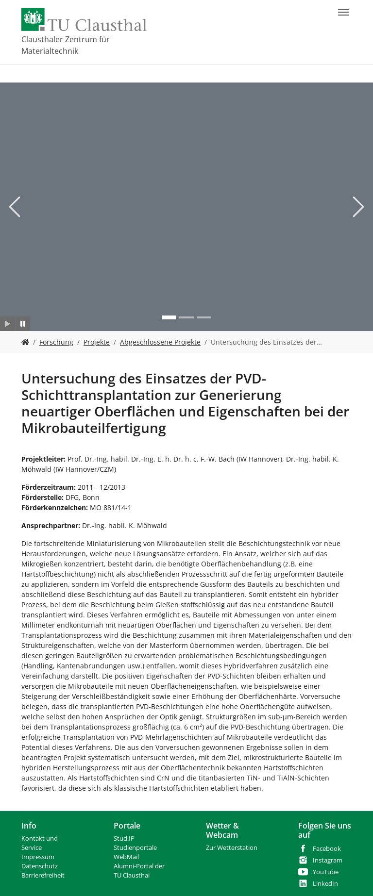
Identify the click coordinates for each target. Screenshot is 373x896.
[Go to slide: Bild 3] (204, 317)
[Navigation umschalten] (343, 12)
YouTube (326, 872)
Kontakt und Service (39, 843)
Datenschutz (39, 866)
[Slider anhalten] (23, 323)
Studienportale (135, 848)
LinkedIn (325, 883)
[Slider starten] (7, 323)
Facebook (327, 849)
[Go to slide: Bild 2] (186, 317)
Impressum (37, 857)
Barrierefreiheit (43, 875)
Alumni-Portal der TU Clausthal (139, 870)
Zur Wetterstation (231, 848)
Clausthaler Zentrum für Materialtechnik (65, 45)
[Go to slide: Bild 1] (169, 317)
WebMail (126, 857)
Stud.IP (124, 838)
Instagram (327, 860)
